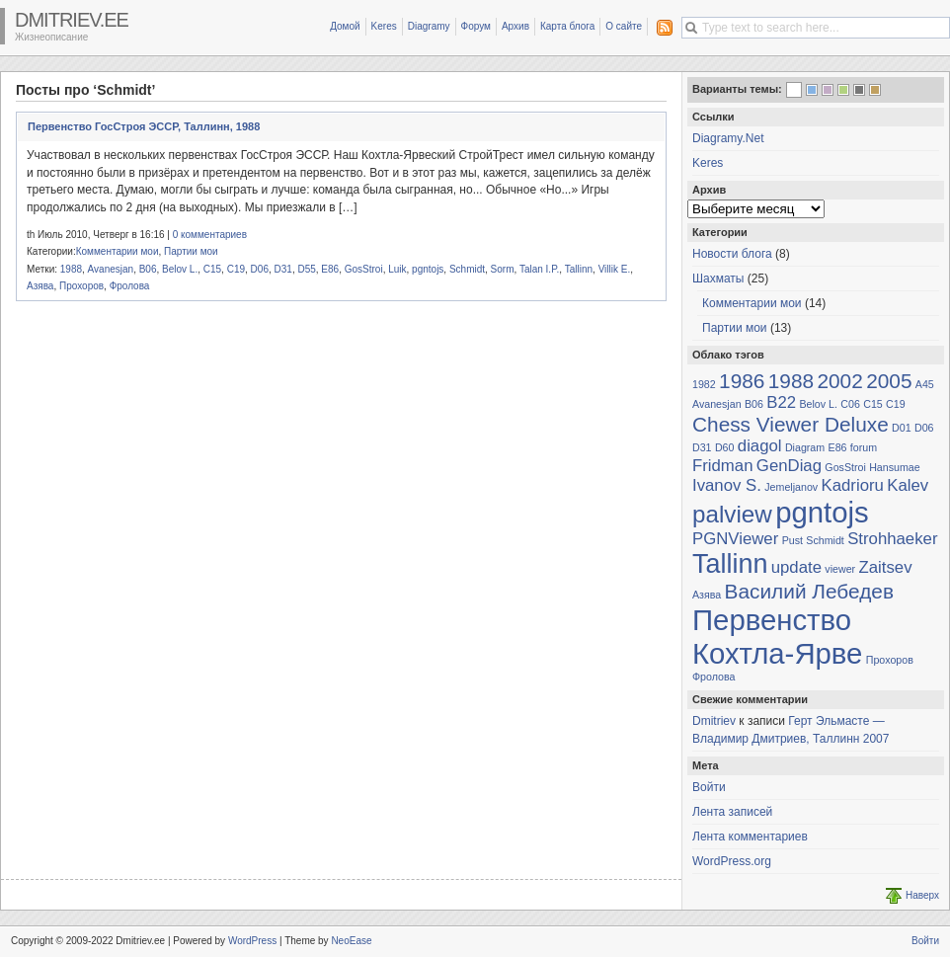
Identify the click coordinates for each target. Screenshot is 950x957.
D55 (306, 269)
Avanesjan (111, 269)
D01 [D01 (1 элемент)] (901, 428)
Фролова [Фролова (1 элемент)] (713, 676)
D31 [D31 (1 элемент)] (702, 447)
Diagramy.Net (727, 138)
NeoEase (351, 940)
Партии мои (191, 251)
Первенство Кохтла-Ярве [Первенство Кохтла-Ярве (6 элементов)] (777, 636)
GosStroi (364, 269)
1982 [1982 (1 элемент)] (704, 384)
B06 (148, 269)
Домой (344, 26)
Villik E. (614, 269)
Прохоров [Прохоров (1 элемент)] (889, 660)
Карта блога (567, 26)
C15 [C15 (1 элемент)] (873, 404)
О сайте (623, 26)
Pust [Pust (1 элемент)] (792, 540)
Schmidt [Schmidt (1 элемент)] (825, 540)
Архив (515, 26)
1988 (71, 269)
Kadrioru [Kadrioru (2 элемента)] (853, 485)
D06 (260, 269)
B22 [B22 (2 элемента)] (781, 402)
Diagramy (429, 26)
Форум (476, 26)
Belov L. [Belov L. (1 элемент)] (818, 404)
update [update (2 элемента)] (796, 567)
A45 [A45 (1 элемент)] (924, 384)
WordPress (252, 940)
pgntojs (427, 269)
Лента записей (732, 812)
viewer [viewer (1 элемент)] (840, 569)
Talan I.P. (539, 269)
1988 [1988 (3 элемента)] (791, 380)
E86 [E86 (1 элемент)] (838, 447)
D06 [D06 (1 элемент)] (924, 428)
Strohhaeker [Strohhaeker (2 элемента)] (892, 538)
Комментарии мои (117, 251)
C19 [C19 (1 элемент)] (896, 404)
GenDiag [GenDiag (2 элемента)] (789, 465)
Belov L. (180, 269)
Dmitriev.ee (71, 20)
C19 (236, 269)
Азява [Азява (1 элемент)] (706, 594)
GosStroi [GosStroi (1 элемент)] (845, 467)
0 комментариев (210, 234)
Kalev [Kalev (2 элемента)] (907, 485)
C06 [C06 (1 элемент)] (850, 404)
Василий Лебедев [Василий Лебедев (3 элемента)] (809, 591)
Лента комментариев (750, 836)
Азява (40, 285)
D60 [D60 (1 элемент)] (725, 447)
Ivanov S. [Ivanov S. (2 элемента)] (726, 485)
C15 (212, 269)
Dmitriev (714, 721)
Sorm (503, 269)
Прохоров (81, 285)
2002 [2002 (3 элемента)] (839, 380)
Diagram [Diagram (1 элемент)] (805, 447)
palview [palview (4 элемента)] (732, 514)
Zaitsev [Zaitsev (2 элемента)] (884, 567)
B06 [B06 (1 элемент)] (754, 404)
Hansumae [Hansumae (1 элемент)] (894, 467)
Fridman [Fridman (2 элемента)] (722, 465)
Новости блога (732, 254)
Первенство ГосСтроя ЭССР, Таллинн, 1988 (144, 126)
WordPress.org (731, 861)
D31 (283, 269)
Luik (397, 269)
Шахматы (718, 278)
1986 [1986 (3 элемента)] (741, 380)
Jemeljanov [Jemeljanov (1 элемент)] (791, 487)
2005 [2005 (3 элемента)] (888, 380)
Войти (709, 787)
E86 (330, 269)
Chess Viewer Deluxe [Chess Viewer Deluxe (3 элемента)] (790, 424)
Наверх (922, 895)
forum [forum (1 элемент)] (863, 447)
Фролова (130, 285)
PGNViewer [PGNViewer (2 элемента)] (735, 538)
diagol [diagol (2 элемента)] (760, 446)
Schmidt (467, 269)
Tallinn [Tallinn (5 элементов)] (729, 564)
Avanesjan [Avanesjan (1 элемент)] (717, 404)
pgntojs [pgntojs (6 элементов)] (822, 512)
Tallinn (579, 269)
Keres (384, 26)
